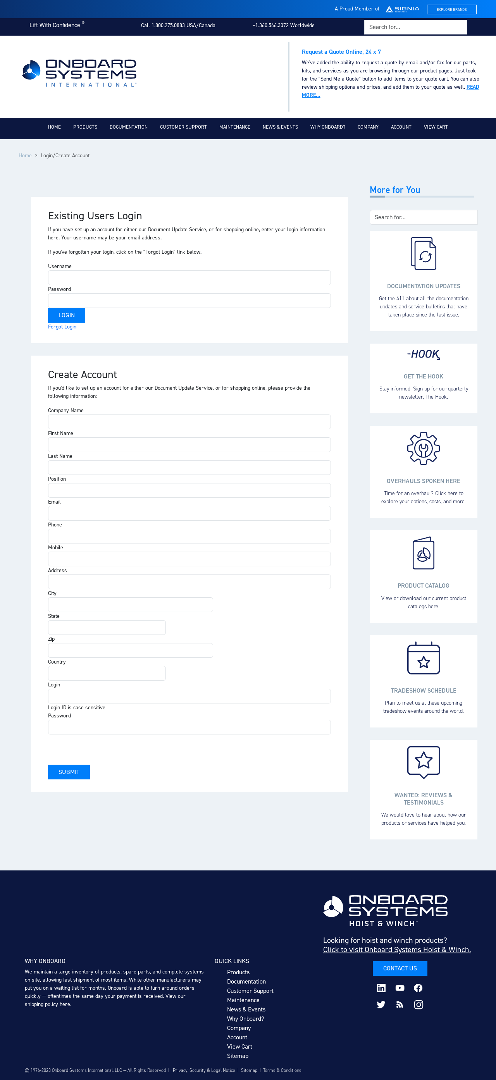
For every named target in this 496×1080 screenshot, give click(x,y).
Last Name (60, 456)
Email (54, 502)
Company (368, 127)
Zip (51, 639)
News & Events (280, 127)
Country (57, 662)
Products (85, 127)
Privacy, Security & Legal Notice (204, 1070)
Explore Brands (452, 9)
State (54, 616)
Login (54, 684)
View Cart (436, 127)
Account (401, 127)
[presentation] (107, 749)
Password (59, 289)
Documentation (129, 127)
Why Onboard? (327, 127)
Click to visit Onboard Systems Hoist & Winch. (397, 949)
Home (54, 127)
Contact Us (400, 968)
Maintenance (234, 127)
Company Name (66, 410)
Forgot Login (62, 326)
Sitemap (237, 1056)
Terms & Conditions (282, 1070)
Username (60, 266)
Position (57, 479)
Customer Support (183, 127)
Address (57, 570)
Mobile (55, 547)
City (52, 593)
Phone (55, 524)
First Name (60, 433)
